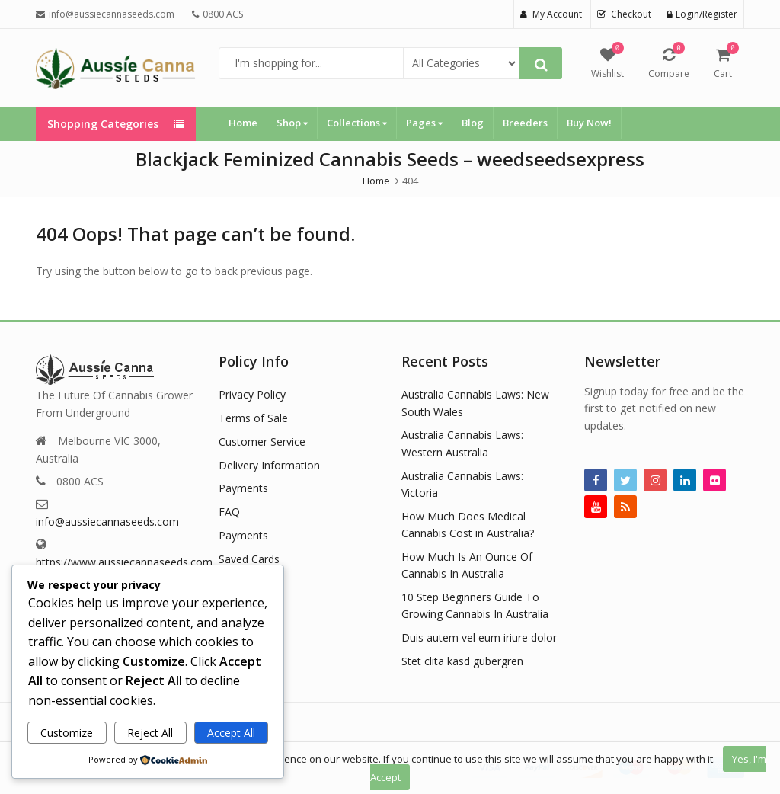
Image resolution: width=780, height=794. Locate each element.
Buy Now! (589, 123)
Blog (473, 123)
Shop (292, 123)
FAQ (229, 511)
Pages (424, 123)
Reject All (150, 732)
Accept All (231, 732)
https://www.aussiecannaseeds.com (124, 562)
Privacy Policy (252, 394)
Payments (243, 488)
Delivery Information (269, 465)
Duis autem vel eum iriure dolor (479, 637)
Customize (66, 732)
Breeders (525, 123)
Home (243, 123)
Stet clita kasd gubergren (462, 661)
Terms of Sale (253, 418)
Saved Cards (249, 559)
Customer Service (262, 441)
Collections (357, 123)
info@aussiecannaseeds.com (107, 521)
